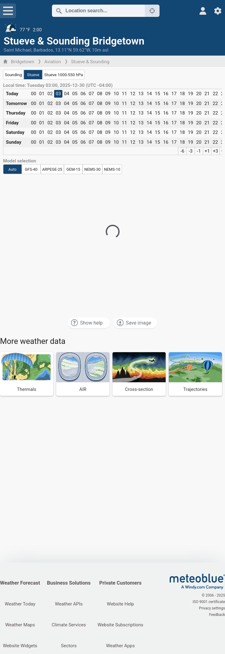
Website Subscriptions (120, 625)
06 (83, 93)
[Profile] (203, 11)
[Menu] (8, 10)
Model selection (19, 161)
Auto (12, 169)
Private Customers (120, 583)
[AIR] (82, 374)
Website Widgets (20, 645)
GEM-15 (73, 169)
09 (108, 93)
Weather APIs (69, 604)
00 (33, 93)
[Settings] (218, 11)
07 (91, 93)
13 (141, 93)
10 (116, 93)
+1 (207, 151)
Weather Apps (120, 645)
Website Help (120, 604)
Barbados (43, 50)
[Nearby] (152, 11)
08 (99, 93)
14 (149, 93)
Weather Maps (20, 625)
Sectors (69, 645)
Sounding (13, 74)
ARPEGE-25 (52, 169)
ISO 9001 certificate (209, 602)
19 (190, 93)
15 (157, 93)
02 (50, 93)
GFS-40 (31, 169)
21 (207, 93)
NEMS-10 (112, 169)
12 (132, 93)
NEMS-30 (92, 169)
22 (215, 93)
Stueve (33, 74)
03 (58, 93)
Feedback (217, 615)
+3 (215, 151)
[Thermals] (26, 374)
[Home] (197, 582)
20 (198, 93)
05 (74, 93)
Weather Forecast (20, 583)
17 (174, 93)
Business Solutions (69, 583)
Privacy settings (212, 608)
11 (124, 93)
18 (182, 93)
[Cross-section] (139, 374)
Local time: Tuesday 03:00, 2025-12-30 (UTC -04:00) (57, 85)
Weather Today (20, 604)
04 (66, 93)
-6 (182, 151)
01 (42, 93)
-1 (199, 151)
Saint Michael (17, 50)
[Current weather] (113, 29)
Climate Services (69, 625)
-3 (191, 151)
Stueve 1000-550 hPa (63, 74)
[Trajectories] (195, 374)
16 (165, 93)
